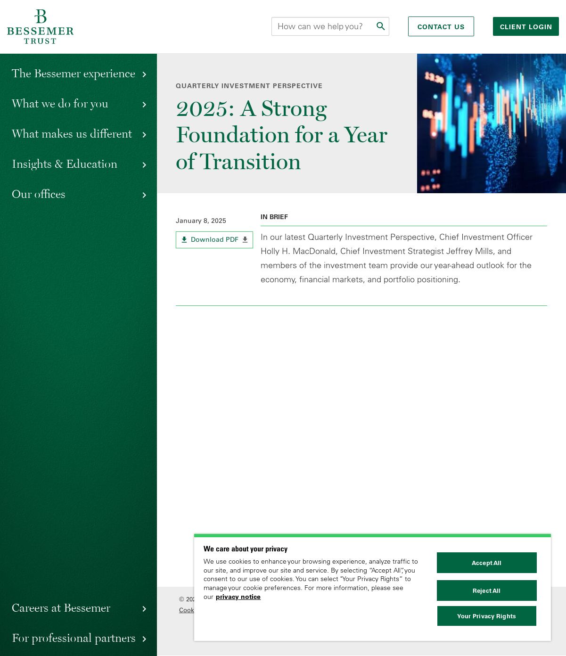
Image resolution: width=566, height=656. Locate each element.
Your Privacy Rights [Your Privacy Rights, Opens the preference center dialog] (486, 616)
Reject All (486, 590)
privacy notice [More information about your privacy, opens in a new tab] (238, 596)
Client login (527, 27)
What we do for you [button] (60, 103)
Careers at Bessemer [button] (61, 607)
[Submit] (382, 26)
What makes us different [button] (72, 133)
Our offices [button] (39, 194)
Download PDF (222, 241)
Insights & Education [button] (64, 163)
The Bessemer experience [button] (73, 73)
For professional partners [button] (74, 638)
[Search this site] (330, 26)
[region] (372, 587)
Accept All (486, 562)
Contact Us (441, 27)
